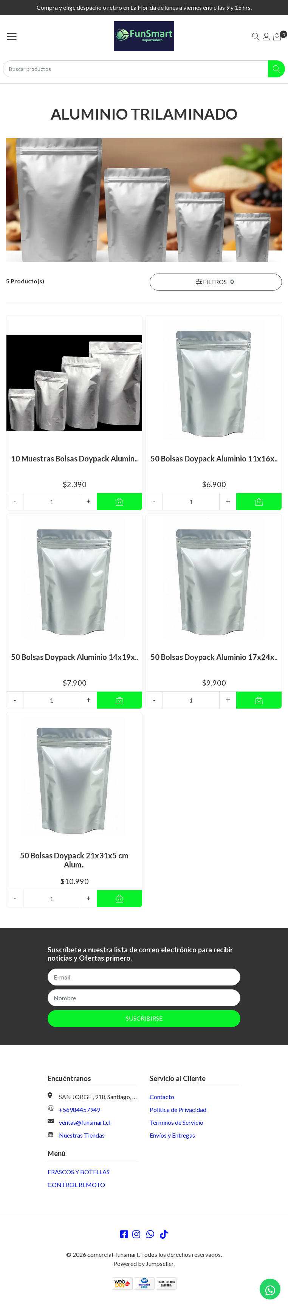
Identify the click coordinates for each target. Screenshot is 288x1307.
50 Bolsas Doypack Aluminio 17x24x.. (213, 656)
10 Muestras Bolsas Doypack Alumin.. (74, 458)
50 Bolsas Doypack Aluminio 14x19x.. (74, 656)
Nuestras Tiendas (82, 1135)
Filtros (216, 281)
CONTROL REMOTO (76, 1184)
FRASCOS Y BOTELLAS (79, 1171)
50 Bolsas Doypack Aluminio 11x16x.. (213, 458)
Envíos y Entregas (172, 1135)
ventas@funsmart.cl (84, 1122)
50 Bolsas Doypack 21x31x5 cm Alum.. (74, 860)
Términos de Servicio (176, 1122)
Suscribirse (144, 1018)
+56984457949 (79, 1109)
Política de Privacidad (178, 1109)
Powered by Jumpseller (143, 1263)
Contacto (162, 1096)
